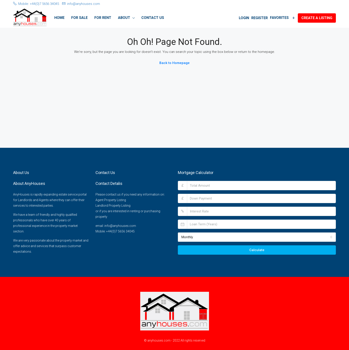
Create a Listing (316, 18)
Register (259, 18)
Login (244, 18)
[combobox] (257, 237)
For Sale (79, 18)
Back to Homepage (174, 63)
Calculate (256, 250)
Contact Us (152, 18)
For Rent (102, 18)
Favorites (283, 18)
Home (59, 18)
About (124, 18)
